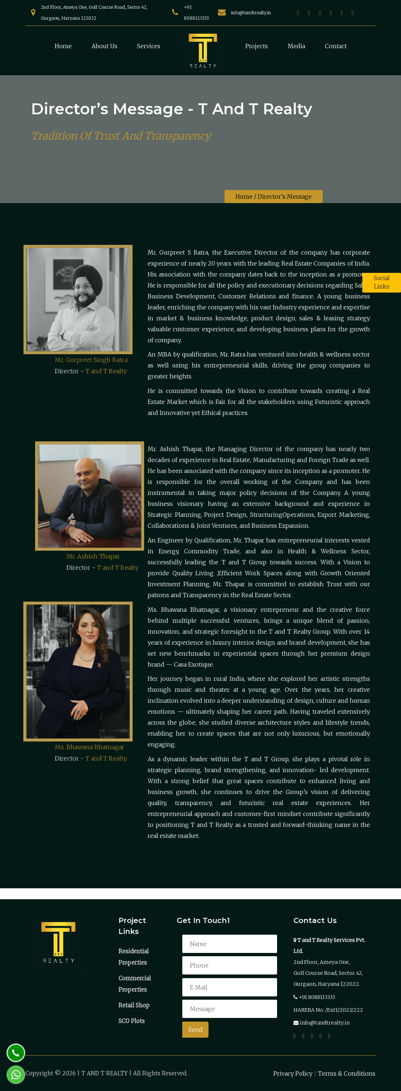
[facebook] (298, 12)
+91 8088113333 (317, 997)
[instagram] (309, 12)
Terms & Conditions (346, 1073)
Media (296, 46)
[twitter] (320, 12)
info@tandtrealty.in (251, 12)
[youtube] (331, 12)
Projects (256, 46)
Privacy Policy (292, 1073)
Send (195, 1029)
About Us (104, 46)
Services (148, 46)
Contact (336, 46)
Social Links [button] (382, 282)
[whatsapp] (352, 12)
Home (63, 46)
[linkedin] (341, 12)
